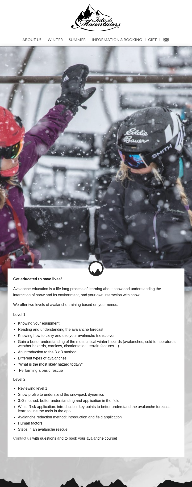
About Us (32, 39)
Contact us (22, 422)
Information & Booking (117, 39)
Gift (152, 39)
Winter (55, 39)
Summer (77, 39)
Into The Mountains (96, 18)
